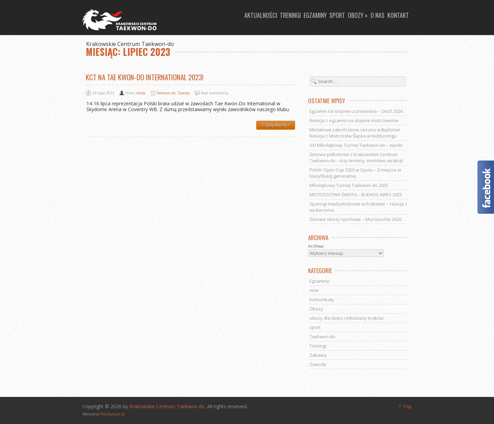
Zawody (183, 93)
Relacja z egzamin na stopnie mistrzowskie (354, 120)
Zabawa (318, 355)
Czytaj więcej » (276, 125)
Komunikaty (321, 299)
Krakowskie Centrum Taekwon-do (167, 406)
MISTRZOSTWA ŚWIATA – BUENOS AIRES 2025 (355, 194)
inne (314, 290)
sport (314, 327)
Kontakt (398, 15)
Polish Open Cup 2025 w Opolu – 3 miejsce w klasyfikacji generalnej (355, 173)
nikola (140, 93)
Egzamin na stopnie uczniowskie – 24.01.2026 (356, 111)
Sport (337, 15)
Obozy (316, 309)
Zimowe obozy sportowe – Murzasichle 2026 (355, 219)
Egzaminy (315, 15)
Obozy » (358, 15)
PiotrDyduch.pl (112, 414)
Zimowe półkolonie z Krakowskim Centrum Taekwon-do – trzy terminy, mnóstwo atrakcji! (356, 157)
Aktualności (260, 15)
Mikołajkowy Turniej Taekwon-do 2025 (348, 185)
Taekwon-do (165, 93)
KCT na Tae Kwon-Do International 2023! (144, 77)
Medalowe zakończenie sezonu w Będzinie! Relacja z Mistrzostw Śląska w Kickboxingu (354, 133)
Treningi (290, 15)
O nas (377, 15)
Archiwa (316, 246)
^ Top (405, 406)
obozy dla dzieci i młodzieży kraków (346, 318)
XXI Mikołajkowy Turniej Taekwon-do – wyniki (356, 145)
